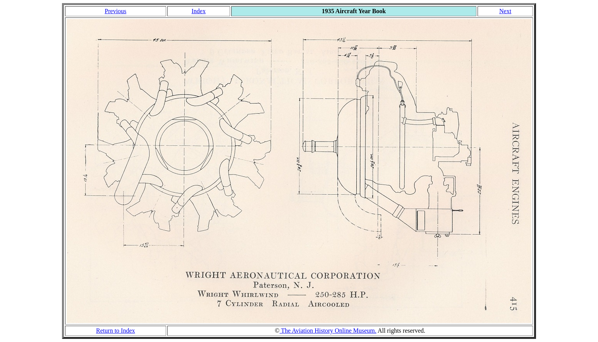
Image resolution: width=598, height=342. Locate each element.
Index (198, 11)
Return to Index (115, 330)
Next (505, 11)
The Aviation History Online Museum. (328, 330)
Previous (115, 11)
